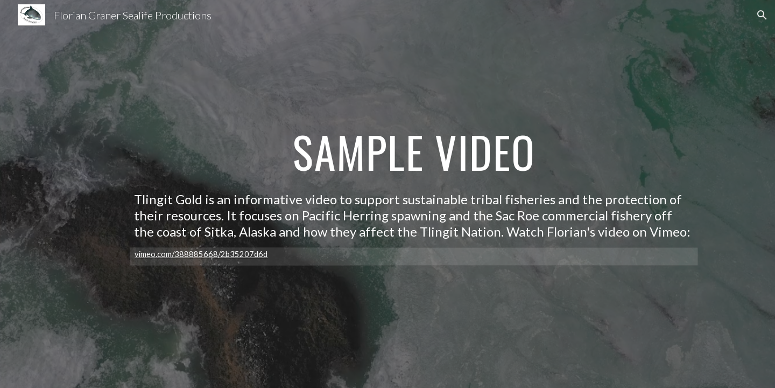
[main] (414, 153)
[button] (762, 15)
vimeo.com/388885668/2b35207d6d (201, 254)
